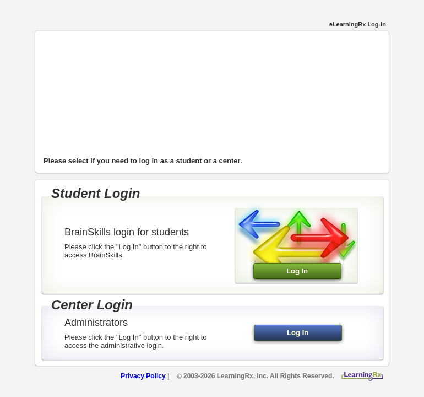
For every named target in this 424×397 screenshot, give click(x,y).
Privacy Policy (143, 376)
